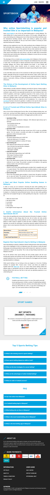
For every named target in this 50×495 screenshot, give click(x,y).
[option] (21, 292)
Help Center (29, 470)
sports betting (10, 33)
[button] (47, 2)
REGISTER (41, 2)
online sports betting (25, 59)
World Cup (16, 266)
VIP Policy (6, 470)
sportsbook (6, 101)
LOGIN (35, 2)
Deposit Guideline (31, 473)
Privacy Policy (7, 479)
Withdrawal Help (31, 476)
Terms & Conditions (9, 476)
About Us (6, 473)
